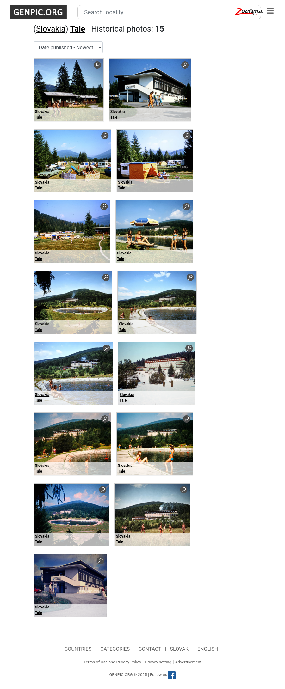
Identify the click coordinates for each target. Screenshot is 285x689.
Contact (150, 649)
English (207, 649)
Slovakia (50, 29)
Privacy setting (158, 662)
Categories (115, 649)
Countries (78, 649)
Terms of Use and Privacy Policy (112, 662)
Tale (77, 29)
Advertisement (188, 662)
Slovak (179, 649)
